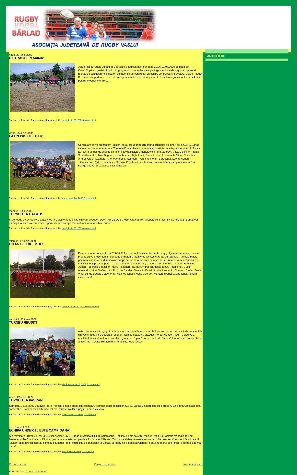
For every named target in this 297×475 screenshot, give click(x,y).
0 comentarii (89, 120)
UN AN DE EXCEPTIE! (26, 244)
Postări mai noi (17, 464)
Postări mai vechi (192, 464)
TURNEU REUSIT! (23, 322)
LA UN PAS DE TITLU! (26, 136)
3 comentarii (88, 451)
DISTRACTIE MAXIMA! (26, 58)
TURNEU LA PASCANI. (26, 400)
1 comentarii (93, 384)
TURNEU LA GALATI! (25, 214)
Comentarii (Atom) (36, 471)
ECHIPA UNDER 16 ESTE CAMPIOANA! (39, 430)
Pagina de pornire (104, 464)
